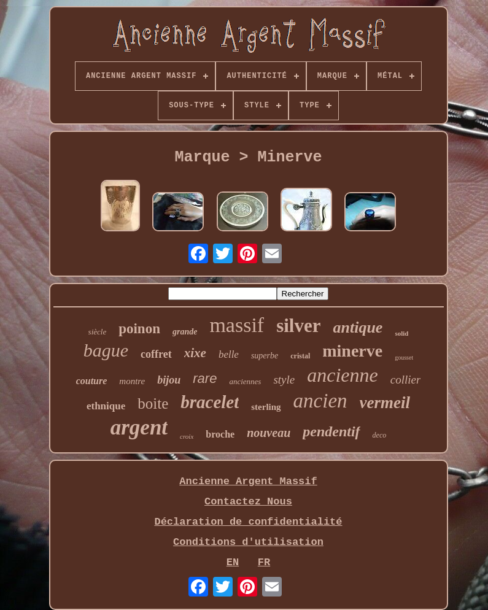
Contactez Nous (248, 502)
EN (233, 562)
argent (139, 427)
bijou (168, 380)
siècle (97, 331)
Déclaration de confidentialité (248, 522)
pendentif (331, 431)
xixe (195, 353)
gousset (404, 357)
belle (229, 354)
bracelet (209, 402)
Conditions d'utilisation (248, 542)
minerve (352, 350)
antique (357, 327)
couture (91, 381)
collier (405, 379)
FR (264, 562)
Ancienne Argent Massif (248, 481)
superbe (264, 355)
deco (380, 435)
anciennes (245, 381)
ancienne (342, 375)
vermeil (385, 402)
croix (186, 436)
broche (220, 434)
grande (184, 331)
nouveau (268, 432)
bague (105, 350)
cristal (300, 356)
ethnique (106, 406)
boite (152, 403)
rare (205, 378)
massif (236, 325)
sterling (266, 407)
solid (401, 333)
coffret (156, 354)
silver (298, 325)
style (284, 379)
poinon (139, 328)
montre (132, 381)
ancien (320, 401)
